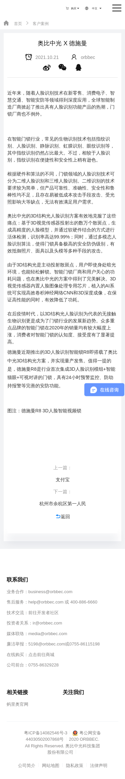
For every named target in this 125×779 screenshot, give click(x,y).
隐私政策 (74, 765)
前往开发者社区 (43, 612)
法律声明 (98, 765)
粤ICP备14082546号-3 (45, 732)
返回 (62, 516)
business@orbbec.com (50, 591)
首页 (13, 23)
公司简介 (26, 765)
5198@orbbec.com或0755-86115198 (64, 643)
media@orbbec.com (47, 633)
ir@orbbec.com (47, 622)
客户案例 (37, 23)
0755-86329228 (43, 664)
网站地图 (50, 765)
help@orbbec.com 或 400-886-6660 (62, 601)
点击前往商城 (41, 654)
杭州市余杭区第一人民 (62, 503)
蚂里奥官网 (17, 704)
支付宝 (63, 479)
